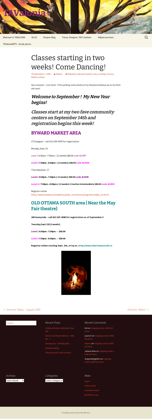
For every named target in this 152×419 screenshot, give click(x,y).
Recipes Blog (49, 37)
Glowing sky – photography (57, 343)
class (95, 74)
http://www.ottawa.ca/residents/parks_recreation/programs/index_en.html (70, 194)
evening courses (106, 74)
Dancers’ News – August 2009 (21, 309)
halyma (34, 77)
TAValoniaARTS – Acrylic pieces (17, 44)
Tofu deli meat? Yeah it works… (59, 352)
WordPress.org (91, 395)
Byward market (85, 74)
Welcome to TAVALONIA (14, 37)
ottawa (41, 77)
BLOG (34, 37)
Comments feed (92, 390)
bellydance (72, 74)
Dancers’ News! (138, 309)
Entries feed (90, 385)
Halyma (59, 74)
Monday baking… (53, 348)
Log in (87, 381)
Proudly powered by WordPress (76, 412)
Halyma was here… (106, 37)
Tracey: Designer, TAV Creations (76, 37)
